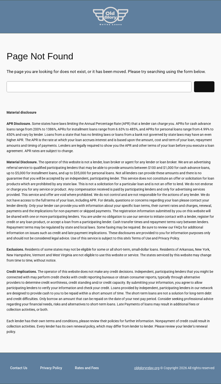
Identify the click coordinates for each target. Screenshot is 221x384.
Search (204, 86)
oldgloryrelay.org (146, 368)
